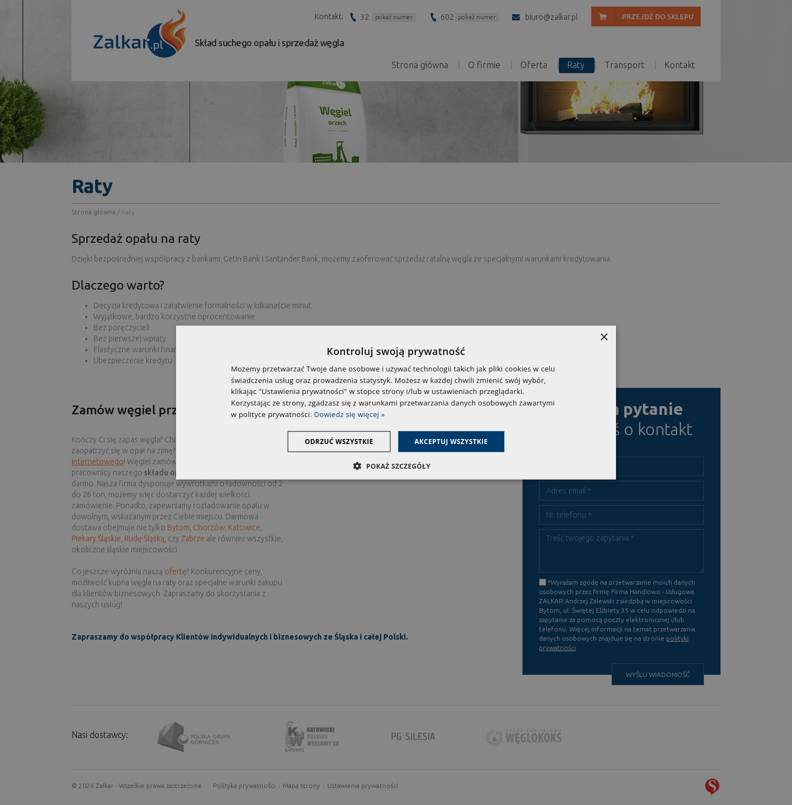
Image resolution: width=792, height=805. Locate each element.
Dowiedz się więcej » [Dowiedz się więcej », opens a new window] (349, 414)
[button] (395, 465)
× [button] (604, 337)
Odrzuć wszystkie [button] (339, 441)
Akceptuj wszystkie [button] (451, 441)
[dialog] (396, 402)
